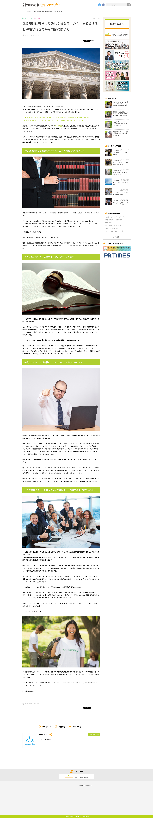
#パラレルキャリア (119, 217)
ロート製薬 (58, 126)
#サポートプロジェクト (112, 231)
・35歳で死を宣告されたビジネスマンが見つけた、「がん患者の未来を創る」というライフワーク (54, 120)
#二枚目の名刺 (109, 220)
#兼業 (26, 35)
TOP (23, 11)
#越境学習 (108, 228)
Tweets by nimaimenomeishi (85, 785)
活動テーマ (36, 18)
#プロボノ (115, 228)
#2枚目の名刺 (109, 217)
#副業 (30, 35)
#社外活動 (36, 35)
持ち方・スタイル (27, 18)
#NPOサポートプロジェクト (113, 225)
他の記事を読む (94, 734)
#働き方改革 (118, 220)
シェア (92, 40)
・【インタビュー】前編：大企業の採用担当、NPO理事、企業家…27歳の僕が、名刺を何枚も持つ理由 (56, 118)
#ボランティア (109, 222)
